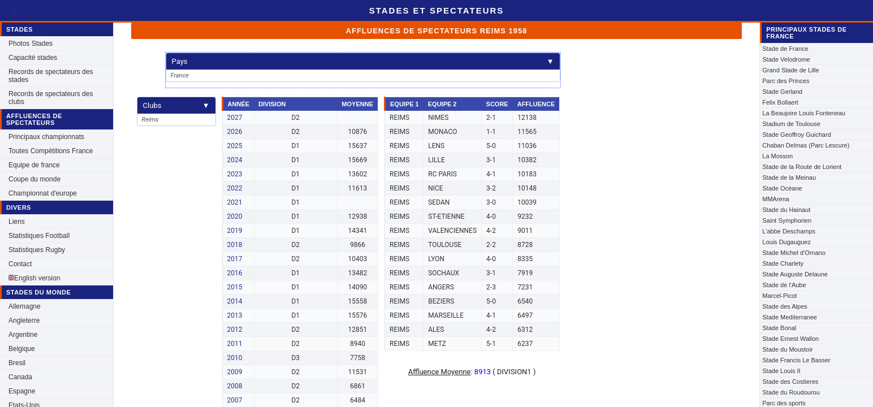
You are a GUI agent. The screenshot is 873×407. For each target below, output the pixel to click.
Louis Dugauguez (786, 242)
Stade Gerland (782, 91)
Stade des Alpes (784, 306)
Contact (20, 264)
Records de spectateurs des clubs (50, 98)
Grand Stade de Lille (790, 70)
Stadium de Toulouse (791, 123)
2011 (235, 344)
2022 (235, 188)
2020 (235, 216)
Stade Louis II (781, 370)
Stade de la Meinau (789, 177)
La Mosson (777, 156)
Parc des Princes (785, 80)
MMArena (775, 199)
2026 (235, 132)
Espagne (21, 391)
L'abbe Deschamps (788, 231)
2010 (235, 358)
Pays (363, 61)
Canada (20, 377)
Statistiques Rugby (36, 250)
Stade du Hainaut (786, 209)
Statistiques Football (39, 236)
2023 (235, 174)
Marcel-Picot (779, 295)
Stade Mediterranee (789, 317)
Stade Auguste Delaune (795, 274)
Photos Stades (30, 43)
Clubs (176, 105)
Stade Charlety (782, 263)
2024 (235, 160)
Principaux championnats (46, 137)
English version (34, 278)
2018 (235, 245)
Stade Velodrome (786, 59)
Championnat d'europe (42, 193)
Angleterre (24, 320)
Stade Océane (782, 188)
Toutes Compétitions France (50, 151)
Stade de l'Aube (784, 285)
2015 (235, 287)
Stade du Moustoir (787, 349)
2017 (235, 259)
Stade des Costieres (790, 381)
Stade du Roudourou (791, 392)
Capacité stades (32, 58)
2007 (235, 400)
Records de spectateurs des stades (50, 76)
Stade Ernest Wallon (790, 338)
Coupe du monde (34, 179)
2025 (235, 146)
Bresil (16, 363)
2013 (235, 315)
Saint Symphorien (786, 220)
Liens (16, 222)
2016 (235, 273)
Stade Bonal (779, 327)
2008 (235, 386)
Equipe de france (34, 165)
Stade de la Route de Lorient (801, 166)
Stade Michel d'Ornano (794, 252)
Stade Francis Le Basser (796, 360)
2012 (235, 330)
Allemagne (24, 306)
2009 (235, 372)
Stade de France (785, 48)
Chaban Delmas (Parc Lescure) (805, 145)
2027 (235, 118)
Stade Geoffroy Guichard (796, 134)
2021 (235, 202)
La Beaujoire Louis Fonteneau (803, 113)
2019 (235, 231)
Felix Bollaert (780, 102)
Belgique (21, 349)
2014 (235, 301)
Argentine (22, 335)
